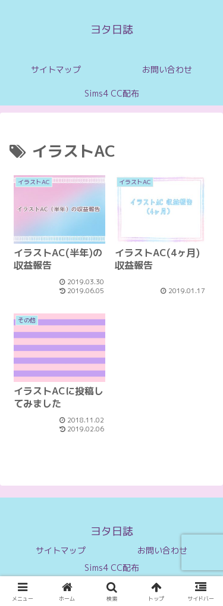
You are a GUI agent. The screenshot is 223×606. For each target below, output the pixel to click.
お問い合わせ (162, 550)
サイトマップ (61, 550)
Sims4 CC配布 (111, 567)
